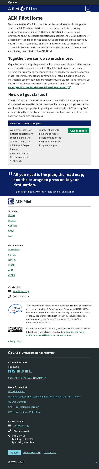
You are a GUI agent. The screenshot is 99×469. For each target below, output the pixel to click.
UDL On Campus (17, 401)
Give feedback (78, 130)
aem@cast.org (21, 291)
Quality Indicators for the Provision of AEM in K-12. (39, 87)
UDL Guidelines (16, 391)
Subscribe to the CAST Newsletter (27, 377)
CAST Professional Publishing (24, 412)
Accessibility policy (32, 452)
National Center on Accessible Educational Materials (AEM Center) (44, 396)
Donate (14, 452)
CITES (11, 275)
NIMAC (12, 259)
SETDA (12, 254)
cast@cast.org (21, 425)
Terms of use (50, 452)
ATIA (10, 270)
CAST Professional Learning (23, 406)
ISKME (11, 264)
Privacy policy (15, 341)
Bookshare (14, 249)
